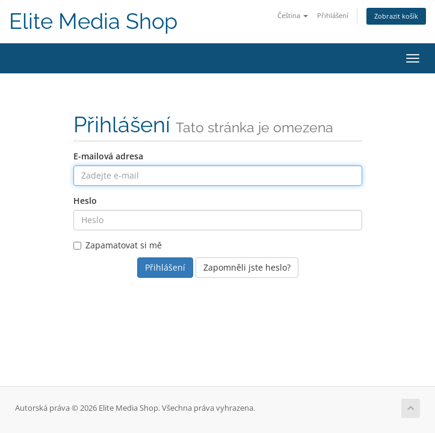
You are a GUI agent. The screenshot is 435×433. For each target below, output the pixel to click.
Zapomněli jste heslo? (247, 267)
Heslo (85, 200)
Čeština (292, 15)
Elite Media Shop (93, 21)
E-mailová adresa (108, 156)
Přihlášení (332, 15)
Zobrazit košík (396, 15)
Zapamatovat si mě (117, 245)
